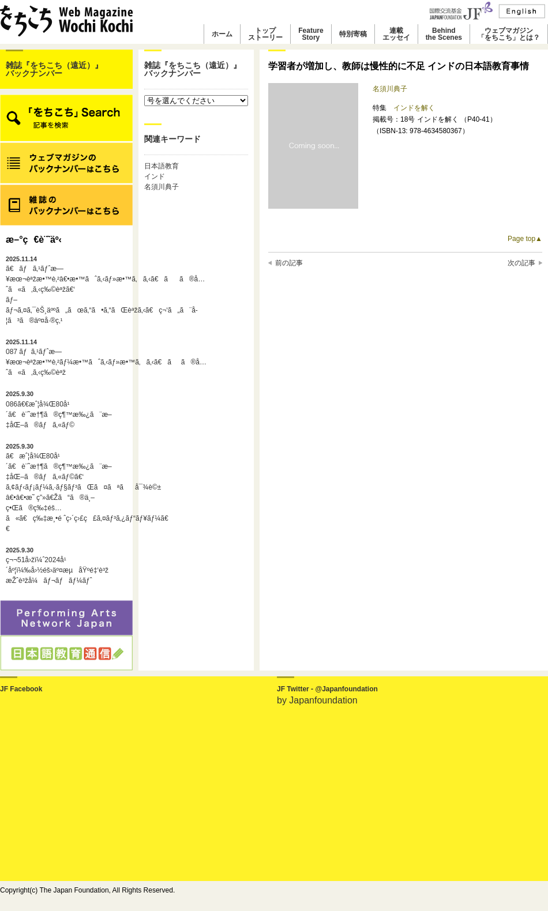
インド (154, 176)
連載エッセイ (396, 34)
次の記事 (521, 263)
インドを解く (414, 108)
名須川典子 (161, 187)
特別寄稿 (353, 34)
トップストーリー (265, 34)
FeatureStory (310, 34)
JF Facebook (21, 689)
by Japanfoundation (317, 700)
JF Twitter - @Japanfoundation (327, 689)
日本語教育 (161, 166)
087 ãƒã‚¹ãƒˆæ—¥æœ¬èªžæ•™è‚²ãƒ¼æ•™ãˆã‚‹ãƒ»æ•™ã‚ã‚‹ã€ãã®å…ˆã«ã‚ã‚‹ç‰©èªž (66, 357)
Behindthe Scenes (444, 34)
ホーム (222, 34)
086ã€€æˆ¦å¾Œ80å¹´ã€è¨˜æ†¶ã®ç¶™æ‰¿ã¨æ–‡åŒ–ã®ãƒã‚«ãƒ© (59, 409)
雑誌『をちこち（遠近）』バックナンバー (54, 69)
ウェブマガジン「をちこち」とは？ (509, 34)
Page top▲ (525, 239)
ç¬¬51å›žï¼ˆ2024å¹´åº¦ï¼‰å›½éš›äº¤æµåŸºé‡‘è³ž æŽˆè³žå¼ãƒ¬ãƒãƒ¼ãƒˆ (57, 566)
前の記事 (289, 263)
